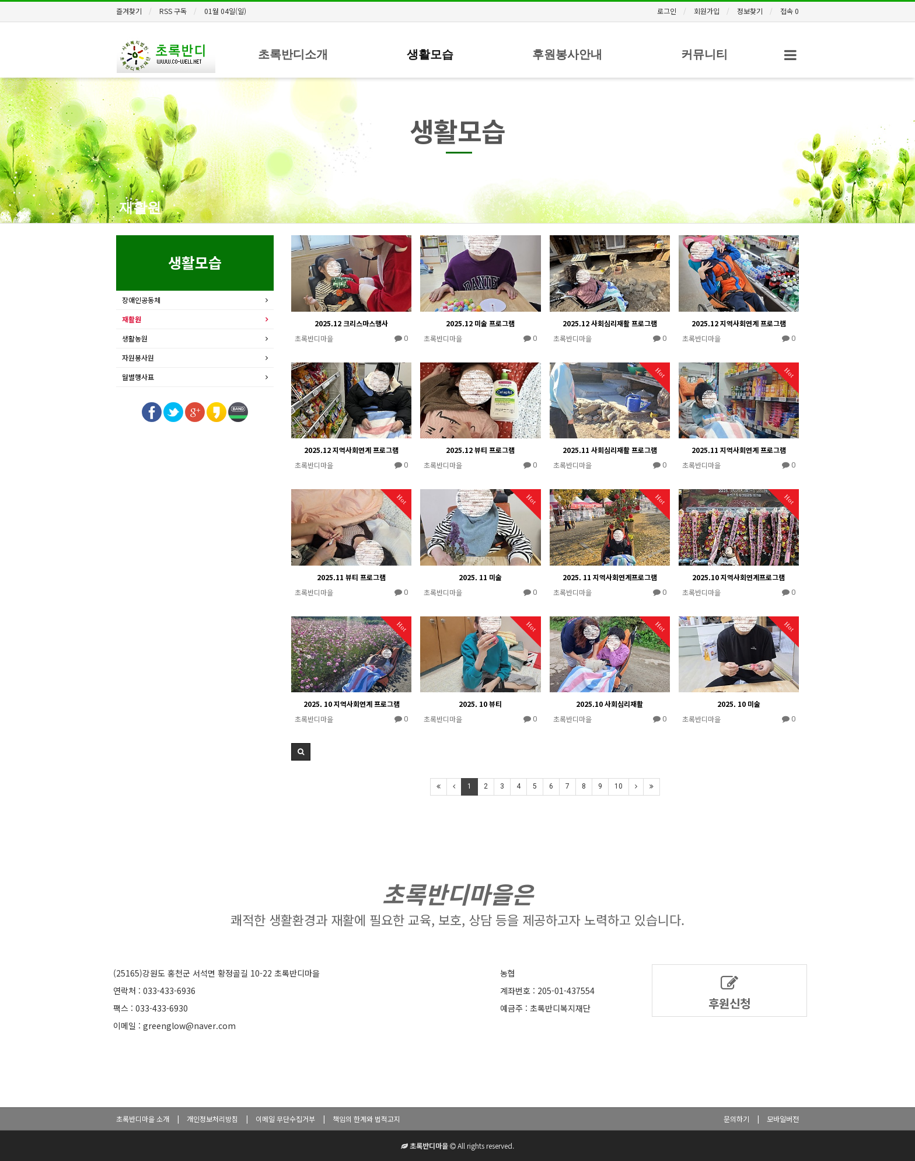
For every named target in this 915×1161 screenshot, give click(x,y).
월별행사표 (138, 377)
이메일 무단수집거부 (285, 1119)
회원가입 (707, 11)
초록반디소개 (293, 54)
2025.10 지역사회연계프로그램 (738, 577)
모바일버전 (783, 1119)
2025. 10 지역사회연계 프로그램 (351, 704)
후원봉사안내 (567, 54)
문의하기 (736, 1119)
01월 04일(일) (225, 11)
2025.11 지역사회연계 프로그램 (739, 450)
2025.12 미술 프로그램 (480, 323)
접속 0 (789, 11)
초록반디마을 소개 (142, 1119)
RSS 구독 (173, 11)
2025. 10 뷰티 (480, 704)
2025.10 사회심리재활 (609, 704)
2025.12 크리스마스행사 (351, 323)
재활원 (140, 208)
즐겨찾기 (129, 11)
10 (618, 786)
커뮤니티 (704, 54)
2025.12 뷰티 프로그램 (480, 450)
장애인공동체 (141, 300)
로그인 (666, 11)
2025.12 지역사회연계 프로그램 (739, 323)
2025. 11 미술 (480, 577)
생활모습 (430, 54)
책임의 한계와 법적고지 (366, 1119)
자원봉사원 (138, 357)
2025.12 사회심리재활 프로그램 (610, 323)
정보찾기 (750, 11)
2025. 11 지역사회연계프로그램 (610, 577)
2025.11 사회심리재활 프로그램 (610, 450)
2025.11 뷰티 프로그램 (351, 577)
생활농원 (135, 338)
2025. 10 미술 (738, 704)
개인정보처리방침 (212, 1119)
